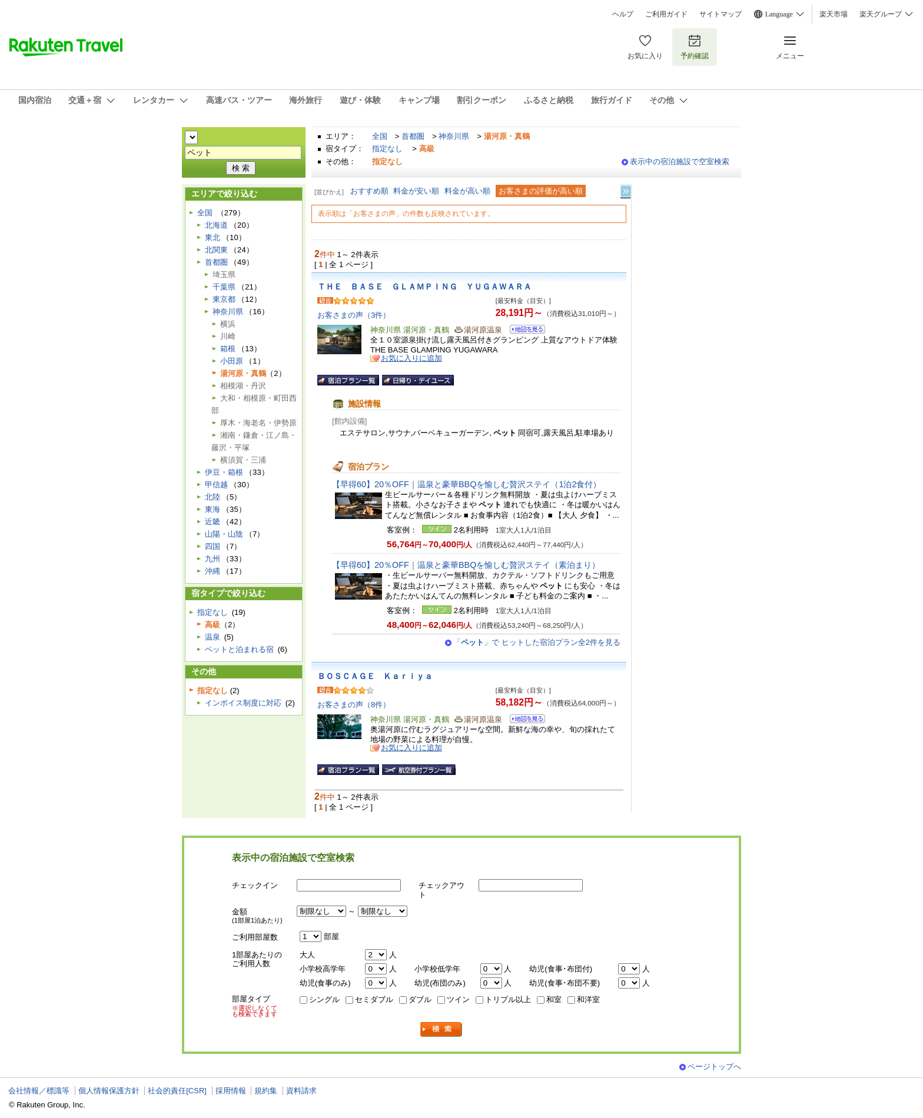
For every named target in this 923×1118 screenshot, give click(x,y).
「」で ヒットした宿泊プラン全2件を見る (536, 642)
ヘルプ (622, 14)
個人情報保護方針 (109, 1090)
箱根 (227, 348)
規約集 (265, 1090)
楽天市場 (833, 14)
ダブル (420, 999)
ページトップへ (714, 1066)
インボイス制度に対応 (243, 702)
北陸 (212, 497)
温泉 (212, 637)
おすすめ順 (369, 191)
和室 (554, 999)
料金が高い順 (467, 191)
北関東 (216, 249)
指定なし (387, 148)
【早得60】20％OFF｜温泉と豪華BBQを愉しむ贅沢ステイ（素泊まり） (466, 565)
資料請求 (301, 1090)
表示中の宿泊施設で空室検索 (679, 161)
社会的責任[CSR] (177, 1090)
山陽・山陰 (224, 534)
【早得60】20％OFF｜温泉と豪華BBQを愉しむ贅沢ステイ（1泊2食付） (466, 484)
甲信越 (216, 484)
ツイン (458, 999)
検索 (441, 1029)
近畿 (212, 521)
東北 (212, 237)
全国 (379, 136)
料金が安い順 (416, 191)
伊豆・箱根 (224, 472)
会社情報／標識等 (38, 1090)
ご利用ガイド (666, 14)
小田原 (231, 361)
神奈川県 (454, 136)
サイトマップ (720, 14)
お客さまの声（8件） (353, 704)
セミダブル (374, 999)
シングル (324, 999)
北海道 (216, 225)
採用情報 (230, 1090)
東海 (212, 509)
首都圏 (412, 136)
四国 (212, 546)
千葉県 (224, 286)
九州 (212, 558)
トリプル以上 (508, 999)
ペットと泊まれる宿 (239, 649)
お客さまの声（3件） (353, 315)
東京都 (224, 299)
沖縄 (212, 571)
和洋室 (588, 999)
